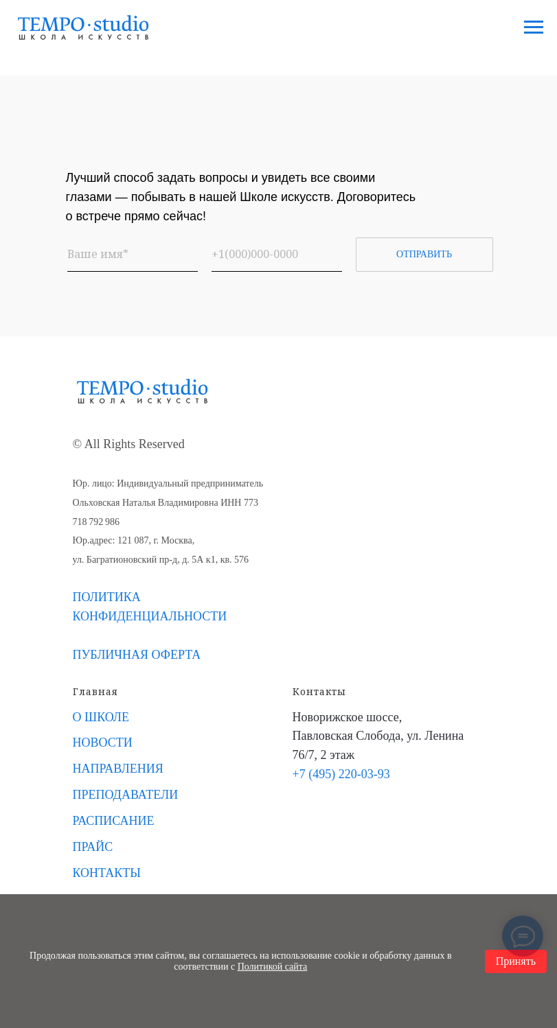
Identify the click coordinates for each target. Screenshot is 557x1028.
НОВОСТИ (103, 742)
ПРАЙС (93, 847)
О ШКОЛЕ (101, 717)
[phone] (277, 254)
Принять (516, 961)
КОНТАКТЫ (107, 873)
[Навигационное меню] (533, 27)
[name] (132, 254)
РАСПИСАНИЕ (114, 821)
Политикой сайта (273, 966)
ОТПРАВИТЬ (424, 254)
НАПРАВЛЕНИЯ (118, 768)
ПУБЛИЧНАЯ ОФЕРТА (137, 655)
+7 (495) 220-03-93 (341, 774)
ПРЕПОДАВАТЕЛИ (126, 795)
